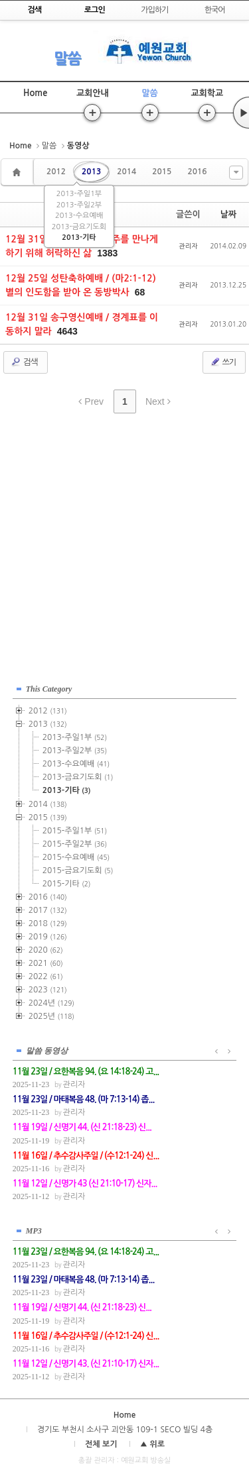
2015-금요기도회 (78, 870)
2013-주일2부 (79, 205)
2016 (197, 172)
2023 (48, 990)
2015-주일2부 (74, 844)
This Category (49, 689)
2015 (161, 172)
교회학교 (207, 93)
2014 (126, 172)
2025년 (51, 1016)
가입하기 (154, 10)
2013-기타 (79, 237)
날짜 (228, 214)
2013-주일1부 (79, 193)
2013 (91, 172)
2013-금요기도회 (79, 227)
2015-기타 (66, 884)
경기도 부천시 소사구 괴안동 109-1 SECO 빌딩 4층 (124, 1430)
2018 (48, 923)
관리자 (188, 245)
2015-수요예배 (76, 857)
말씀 (67, 58)
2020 (46, 950)
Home (35, 93)
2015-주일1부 (74, 831)
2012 (56, 172)
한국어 (215, 10)
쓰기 (223, 361)
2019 (48, 937)
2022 (46, 976)
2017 (48, 910)
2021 (46, 963)
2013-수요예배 (79, 215)
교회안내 (92, 93)
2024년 (51, 1003)
